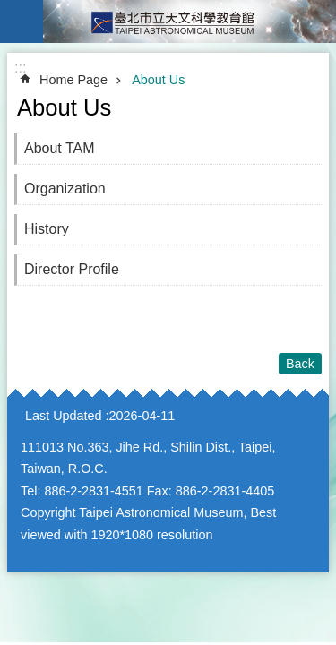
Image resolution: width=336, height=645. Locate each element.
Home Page (73, 80)
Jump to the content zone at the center (9, 9)
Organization (65, 188)
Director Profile (71, 269)
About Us (158, 80)
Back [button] (300, 364)
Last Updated (63, 415)
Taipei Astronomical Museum (189, 21)
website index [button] (21, 21)
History (46, 228)
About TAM (59, 148)
